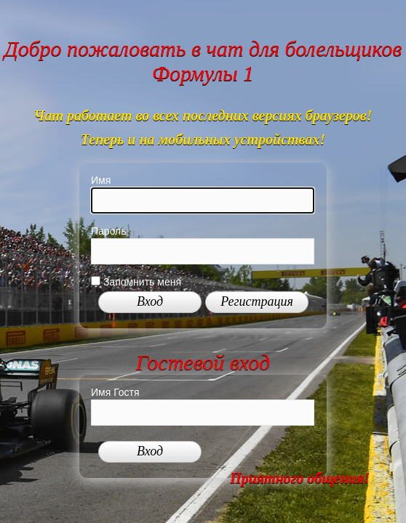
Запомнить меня (136, 282)
